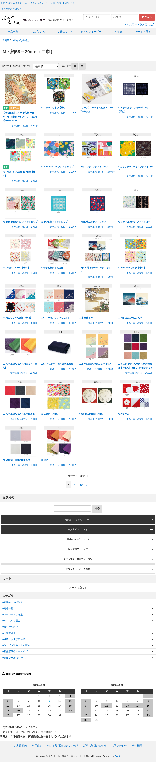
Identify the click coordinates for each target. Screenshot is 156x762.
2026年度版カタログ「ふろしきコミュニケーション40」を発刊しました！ (38, 3)
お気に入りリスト (39, 31)
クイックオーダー (91, 31)
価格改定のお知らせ (11, 8)
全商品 (6, 40)
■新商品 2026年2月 (12, 602)
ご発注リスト (65, 31)
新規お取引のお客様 (94, 745)
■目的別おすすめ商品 (13, 639)
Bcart (117, 756)
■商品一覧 (7, 608)
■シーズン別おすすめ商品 (16, 645)
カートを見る (143, 31)
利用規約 (37, 745)
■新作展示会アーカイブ (15, 651)
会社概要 (137, 745)
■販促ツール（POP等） (15, 657)
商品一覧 (13, 31)
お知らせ (117, 31)
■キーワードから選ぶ (13, 614)
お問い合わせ (119, 745)
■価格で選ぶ (9, 633)
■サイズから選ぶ (21, 40)
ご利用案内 (20, 745)
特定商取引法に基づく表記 (62, 745)
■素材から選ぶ (10, 627)
